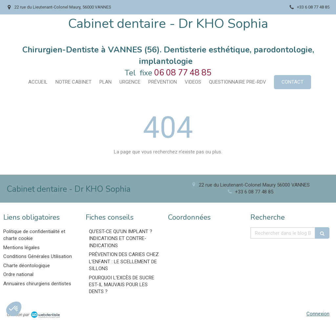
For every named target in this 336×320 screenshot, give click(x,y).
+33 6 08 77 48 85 (254, 192)
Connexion (317, 314)
